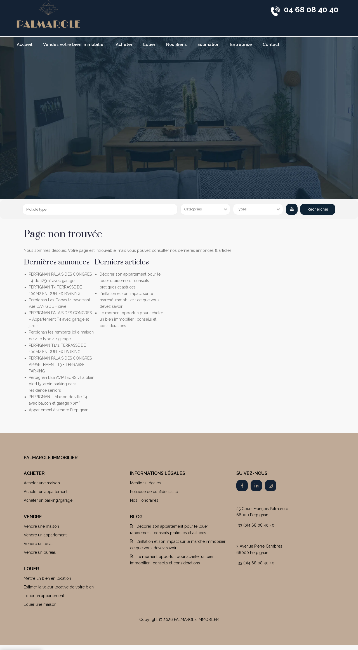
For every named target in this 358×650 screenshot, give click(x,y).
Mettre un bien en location (47, 578)
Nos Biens (176, 44)
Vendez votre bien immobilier (74, 44)
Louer (149, 44)
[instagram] (270, 485)
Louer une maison (40, 604)
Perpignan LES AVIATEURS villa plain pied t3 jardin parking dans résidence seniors (61, 384)
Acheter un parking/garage (48, 500)
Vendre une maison (41, 526)
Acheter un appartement (45, 491)
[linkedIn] (256, 485)
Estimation (208, 44)
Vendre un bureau (40, 552)
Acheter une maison (42, 483)
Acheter (124, 44)
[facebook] (242, 485)
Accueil (24, 44)
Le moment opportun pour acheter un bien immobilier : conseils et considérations (131, 319)
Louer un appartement (44, 595)
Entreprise (241, 44)
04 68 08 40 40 (311, 9)
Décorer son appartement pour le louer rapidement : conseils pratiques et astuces (130, 280)
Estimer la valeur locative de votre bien (59, 587)
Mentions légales (145, 483)
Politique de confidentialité (154, 491)
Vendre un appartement (45, 535)
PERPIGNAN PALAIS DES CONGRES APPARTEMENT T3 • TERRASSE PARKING (60, 364)
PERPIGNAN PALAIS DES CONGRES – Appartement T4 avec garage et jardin (60, 319)
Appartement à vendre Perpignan (58, 410)
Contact (271, 44)
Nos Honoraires (144, 500)
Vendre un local (38, 543)
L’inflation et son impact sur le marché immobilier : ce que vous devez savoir (129, 300)
